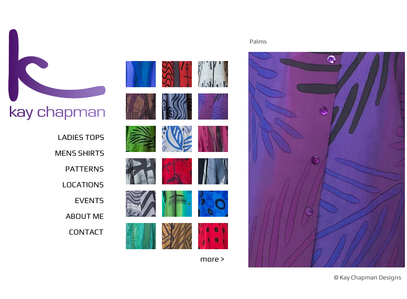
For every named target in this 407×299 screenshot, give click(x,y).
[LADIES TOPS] (54, 137)
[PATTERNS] (68, 168)
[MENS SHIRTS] (54, 153)
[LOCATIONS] (63, 184)
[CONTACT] (71, 231)
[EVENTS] (76, 200)
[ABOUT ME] (68, 216)
